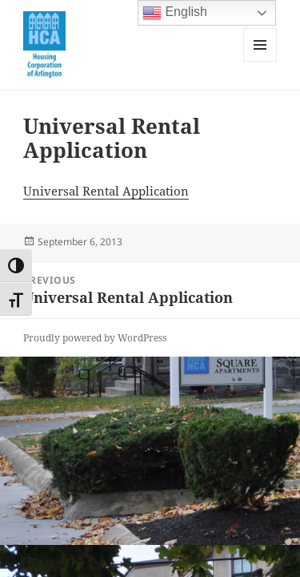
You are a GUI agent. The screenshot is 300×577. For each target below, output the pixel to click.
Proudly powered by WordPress (94, 338)
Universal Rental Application (106, 191)
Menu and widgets (260, 61)
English (174, 12)
